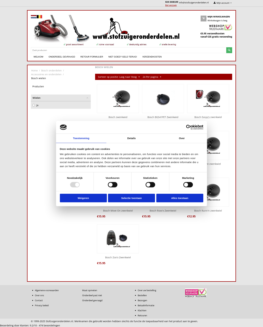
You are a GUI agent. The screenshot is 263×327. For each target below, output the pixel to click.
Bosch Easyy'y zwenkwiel (208, 117)
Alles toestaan (179, 198)
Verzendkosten (152, 56)
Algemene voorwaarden (47, 290)
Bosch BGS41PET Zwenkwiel (162, 117)
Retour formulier (92, 56)
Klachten (142, 310)
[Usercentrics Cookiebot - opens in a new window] (188, 127)
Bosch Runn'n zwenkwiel (208, 210)
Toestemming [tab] (81, 138)
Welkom (38, 56)
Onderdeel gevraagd (62, 56)
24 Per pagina (152, 77)
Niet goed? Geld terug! (122, 56)
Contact (39, 300)
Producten (38, 86)
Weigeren (83, 198)
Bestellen (142, 295)
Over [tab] (182, 138)
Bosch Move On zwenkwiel (118, 210)
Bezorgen (142, 300)
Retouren (142, 315)
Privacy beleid (42, 305)
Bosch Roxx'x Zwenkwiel (163, 210)
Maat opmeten (89, 290)
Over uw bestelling (147, 290)
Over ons (39, 295)
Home (34, 70)
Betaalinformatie (146, 305)
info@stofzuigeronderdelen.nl (194, 2)
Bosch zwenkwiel (118, 117)
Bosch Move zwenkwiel (208, 164)
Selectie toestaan (131, 198)
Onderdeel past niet (92, 295)
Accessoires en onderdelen (46, 74)
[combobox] (128, 50)
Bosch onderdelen (51, 70)
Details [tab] (131, 138)
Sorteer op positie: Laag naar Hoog (119, 77)
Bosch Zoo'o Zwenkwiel (118, 257)
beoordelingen (49, 325)
